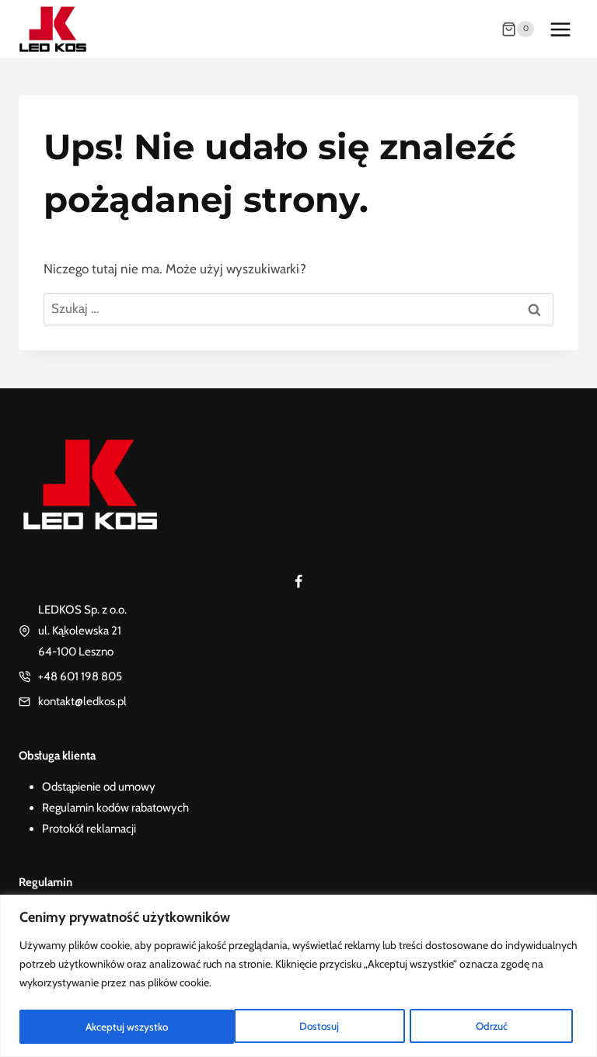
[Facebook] (298, 582)
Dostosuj (104, 1027)
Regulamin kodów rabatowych (115, 808)
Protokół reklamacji (89, 829)
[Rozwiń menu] (560, 29)
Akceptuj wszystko (471, 1027)
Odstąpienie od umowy (98, 787)
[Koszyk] (517, 29)
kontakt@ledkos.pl (82, 701)
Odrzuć (276, 1027)
